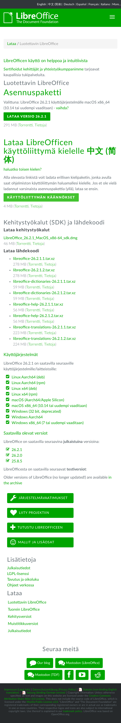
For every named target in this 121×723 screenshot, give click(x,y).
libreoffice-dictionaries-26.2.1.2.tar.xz (44, 293)
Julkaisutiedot (18, 568)
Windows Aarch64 (27, 417)
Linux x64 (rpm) (24, 394)
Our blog (40, 663)
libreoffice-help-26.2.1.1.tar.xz (38, 304)
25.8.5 (17, 461)
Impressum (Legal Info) (17, 689)
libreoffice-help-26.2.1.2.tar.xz (38, 316)
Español (81, 4)
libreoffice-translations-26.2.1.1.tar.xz (44, 327)
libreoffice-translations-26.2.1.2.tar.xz (44, 339)
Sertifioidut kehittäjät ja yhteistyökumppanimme (44, 69)
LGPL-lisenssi (18, 574)
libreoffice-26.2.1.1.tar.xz (34, 259)
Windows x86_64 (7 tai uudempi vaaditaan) (48, 423)
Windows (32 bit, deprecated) (36, 411)
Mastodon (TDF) (43, 675)
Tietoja (40, 125)
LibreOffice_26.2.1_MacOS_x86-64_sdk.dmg (40, 238)
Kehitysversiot (20, 617)
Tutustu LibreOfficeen (36, 527)
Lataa (11, 44)
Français (93, 4)
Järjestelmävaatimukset (39, 498)
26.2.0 (17, 455)
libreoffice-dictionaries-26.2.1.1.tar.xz (44, 281)
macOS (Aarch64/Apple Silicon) (38, 400)
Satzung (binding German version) (46, 692)
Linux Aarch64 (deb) (28, 377)
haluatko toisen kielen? (23, 169)
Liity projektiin (29, 512)
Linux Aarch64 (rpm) (28, 383)
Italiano (105, 4)
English (41, 4)
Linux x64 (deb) (24, 389)
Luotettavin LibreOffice (27, 602)
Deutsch (69, 4)
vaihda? (62, 108)
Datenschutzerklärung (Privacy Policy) (54, 689)
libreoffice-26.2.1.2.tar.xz (34, 270)
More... (116, 4)
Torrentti (26, 125)
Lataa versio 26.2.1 (27, 116)
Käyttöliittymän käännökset (41, 197)
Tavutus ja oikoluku (23, 579)
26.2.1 (17, 450)
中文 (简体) (55, 4)
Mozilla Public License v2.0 (42, 702)
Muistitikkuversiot (23, 624)
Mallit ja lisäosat (32, 542)
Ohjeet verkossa (20, 585)
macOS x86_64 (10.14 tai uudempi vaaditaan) (49, 406)
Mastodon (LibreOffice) (79, 663)
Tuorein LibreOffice (24, 609)
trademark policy (72, 711)
